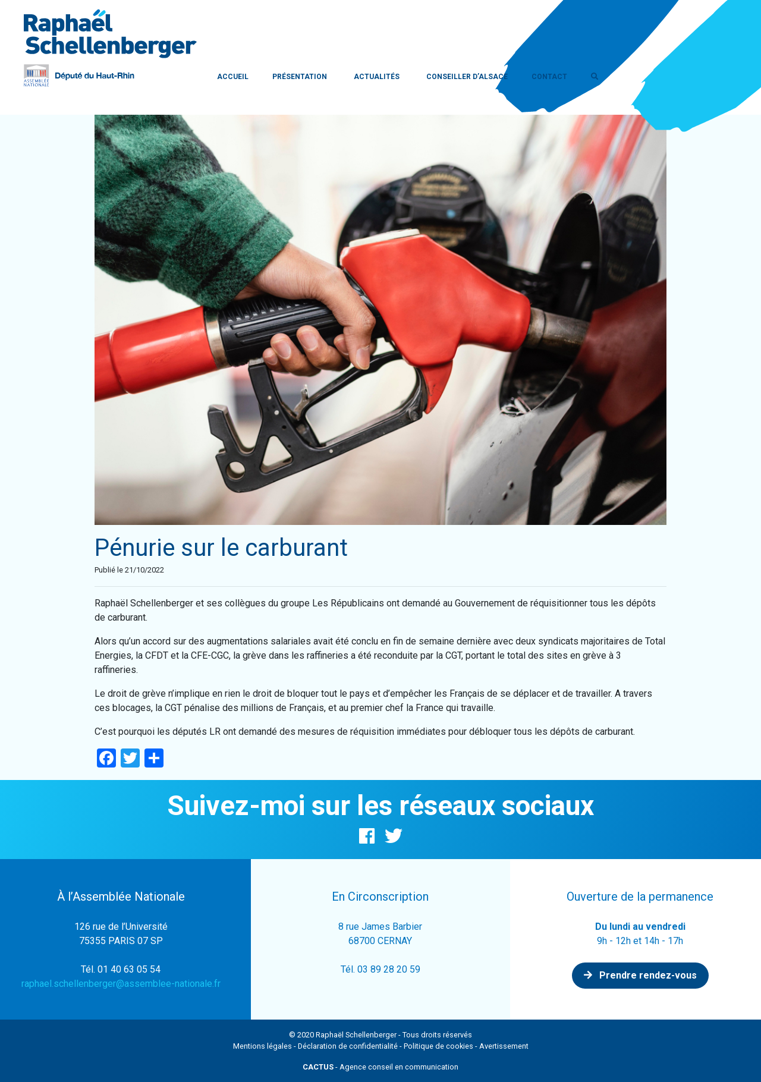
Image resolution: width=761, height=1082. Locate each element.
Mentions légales (262, 1046)
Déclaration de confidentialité (348, 1046)
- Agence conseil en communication (380, 1066)
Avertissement (504, 1046)
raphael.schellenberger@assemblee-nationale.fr (121, 983)
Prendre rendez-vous (640, 975)
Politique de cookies (438, 1046)
